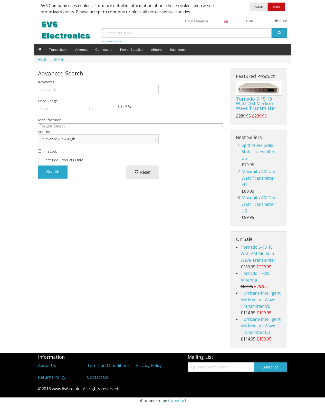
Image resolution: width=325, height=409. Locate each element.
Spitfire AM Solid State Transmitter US (259, 151)
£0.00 (280, 21)
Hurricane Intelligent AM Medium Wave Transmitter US (261, 299)
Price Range (48, 101)
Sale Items (177, 50)
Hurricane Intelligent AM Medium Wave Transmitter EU (261, 325)
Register (202, 21)
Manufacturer (49, 120)
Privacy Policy (149, 365)
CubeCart (177, 400)
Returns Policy (51, 377)
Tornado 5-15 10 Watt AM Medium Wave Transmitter (256, 103)
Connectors (103, 50)
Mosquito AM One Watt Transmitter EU (259, 178)
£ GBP (248, 21)
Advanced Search (111, 41)
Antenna (81, 50)
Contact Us (97, 377)
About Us (47, 365)
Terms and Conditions (108, 365)
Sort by (44, 131)
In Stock (50, 151)
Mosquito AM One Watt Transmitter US (259, 204)
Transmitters (58, 50)
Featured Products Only (63, 160)
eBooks (156, 50)
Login (189, 21)
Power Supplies (131, 50)
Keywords (46, 82)
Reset (142, 172)
